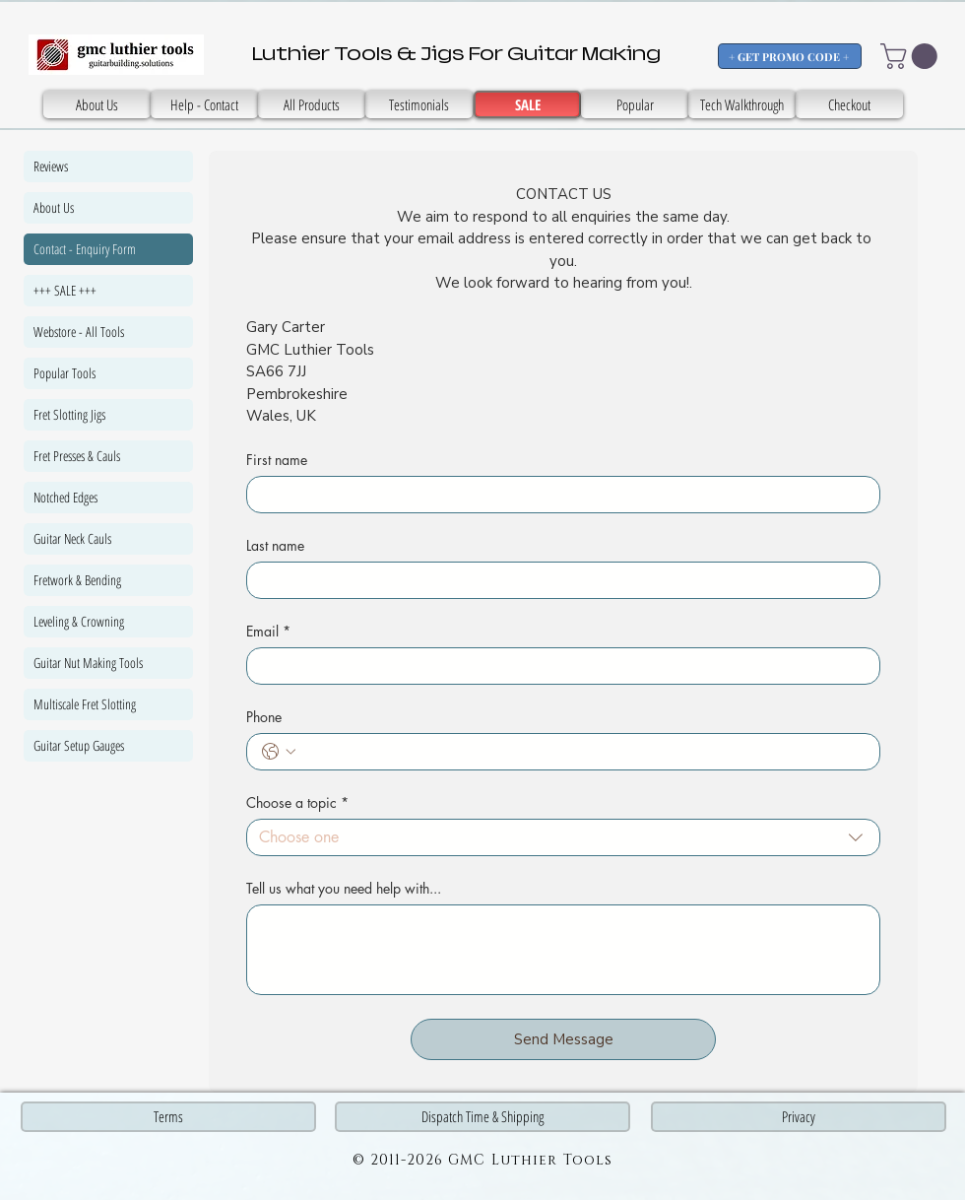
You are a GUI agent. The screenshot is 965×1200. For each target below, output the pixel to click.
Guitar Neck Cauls (72, 538)
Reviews (50, 166)
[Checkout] (849, 104)
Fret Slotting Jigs (69, 414)
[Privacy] (798, 1116)
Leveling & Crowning (78, 621)
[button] (911, 56)
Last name (275, 545)
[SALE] (419, 104)
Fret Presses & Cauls (76, 455)
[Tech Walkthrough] (742, 104)
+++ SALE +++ (64, 290)
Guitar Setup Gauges (78, 745)
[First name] (557, 494)
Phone (264, 716)
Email (268, 631)
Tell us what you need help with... (343, 888)
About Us (53, 207)
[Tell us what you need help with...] (563, 949)
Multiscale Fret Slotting (84, 704)
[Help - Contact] (204, 104)
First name (276, 459)
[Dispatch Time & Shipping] (482, 1116)
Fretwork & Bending (77, 579)
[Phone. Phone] (583, 751)
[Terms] (168, 1116)
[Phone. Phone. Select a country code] (278, 752)
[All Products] (311, 104)
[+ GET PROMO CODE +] (790, 56)
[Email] (557, 666)
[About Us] (97, 104)
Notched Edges (65, 497)
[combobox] (563, 837)
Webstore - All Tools (78, 331)
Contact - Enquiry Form (84, 248)
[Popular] (634, 104)
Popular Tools (64, 373)
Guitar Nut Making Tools (88, 662)
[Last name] (557, 580)
